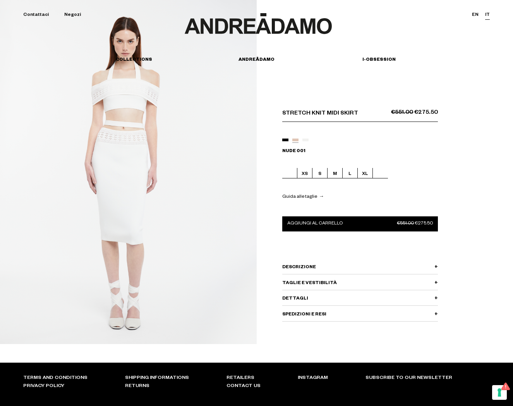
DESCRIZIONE (299, 267)
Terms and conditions (55, 378)
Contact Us (243, 386)
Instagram (313, 378)
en (475, 15)
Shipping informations (157, 378)
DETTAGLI (295, 299)
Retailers (240, 378)
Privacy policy (43, 386)
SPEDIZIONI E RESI (304, 314)
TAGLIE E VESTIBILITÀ (309, 283)
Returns (137, 386)
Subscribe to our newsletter (408, 378)
